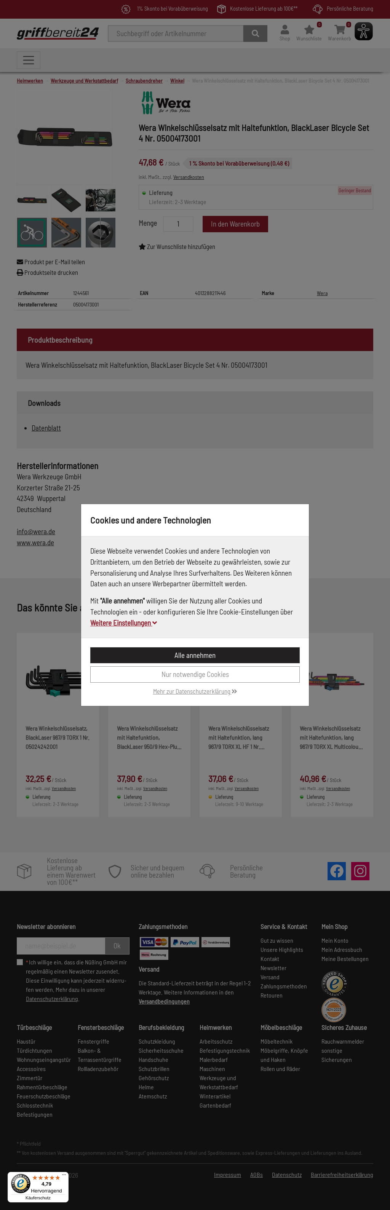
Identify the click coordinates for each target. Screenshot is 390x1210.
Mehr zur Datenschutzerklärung (195, 691)
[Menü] (64, 1176)
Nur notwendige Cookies (195, 674)
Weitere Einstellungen (123, 622)
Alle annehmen (195, 655)
